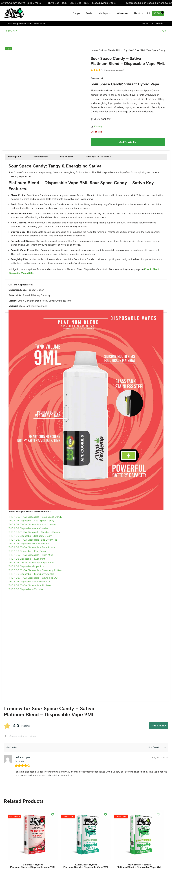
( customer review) (115, 71)
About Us (138, 13)
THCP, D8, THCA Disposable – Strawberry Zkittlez (37, 590)
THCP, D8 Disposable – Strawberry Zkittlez (33, 594)
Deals (89, 13)
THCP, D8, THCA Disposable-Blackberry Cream (36, 547)
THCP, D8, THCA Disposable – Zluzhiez (31, 606)
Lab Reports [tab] (69, 160)
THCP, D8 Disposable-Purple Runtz (29, 585)
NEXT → (164, 32)
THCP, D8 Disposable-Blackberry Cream (32, 552)
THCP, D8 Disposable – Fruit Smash (29, 568)
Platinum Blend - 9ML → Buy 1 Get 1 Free (119, 51)
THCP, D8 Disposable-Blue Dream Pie (30, 560)
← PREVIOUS (10, 32)
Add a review (159, 747)
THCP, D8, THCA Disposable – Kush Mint (32, 573)
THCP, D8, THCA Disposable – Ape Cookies (33, 539)
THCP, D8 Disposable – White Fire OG (30, 602)
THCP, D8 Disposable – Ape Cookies (29, 543)
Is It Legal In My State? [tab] (102, 160)
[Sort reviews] (156, 769)
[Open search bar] (148, 13)
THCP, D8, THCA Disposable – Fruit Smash (33, 564)
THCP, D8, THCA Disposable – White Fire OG (34, 598)
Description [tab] (15, 160)
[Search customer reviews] (86, 758)
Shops (76, 13)
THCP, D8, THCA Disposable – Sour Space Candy (36, 531)
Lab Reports (104, 13)
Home (94, 51)
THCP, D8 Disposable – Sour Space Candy (32, 535)
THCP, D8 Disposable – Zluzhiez (27, 611)
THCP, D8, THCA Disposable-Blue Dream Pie (34, 556)
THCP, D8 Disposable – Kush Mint (28, 577)
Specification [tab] (42, 160)
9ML (143, 51)
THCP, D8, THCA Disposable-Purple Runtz (33, 581)
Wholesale (122, 13)
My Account (148, 23)
